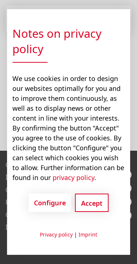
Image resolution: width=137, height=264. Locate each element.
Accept (91, 203)
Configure (50, 202)
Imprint (88, 234)
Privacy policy (56, 234)
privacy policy (73, 177)
